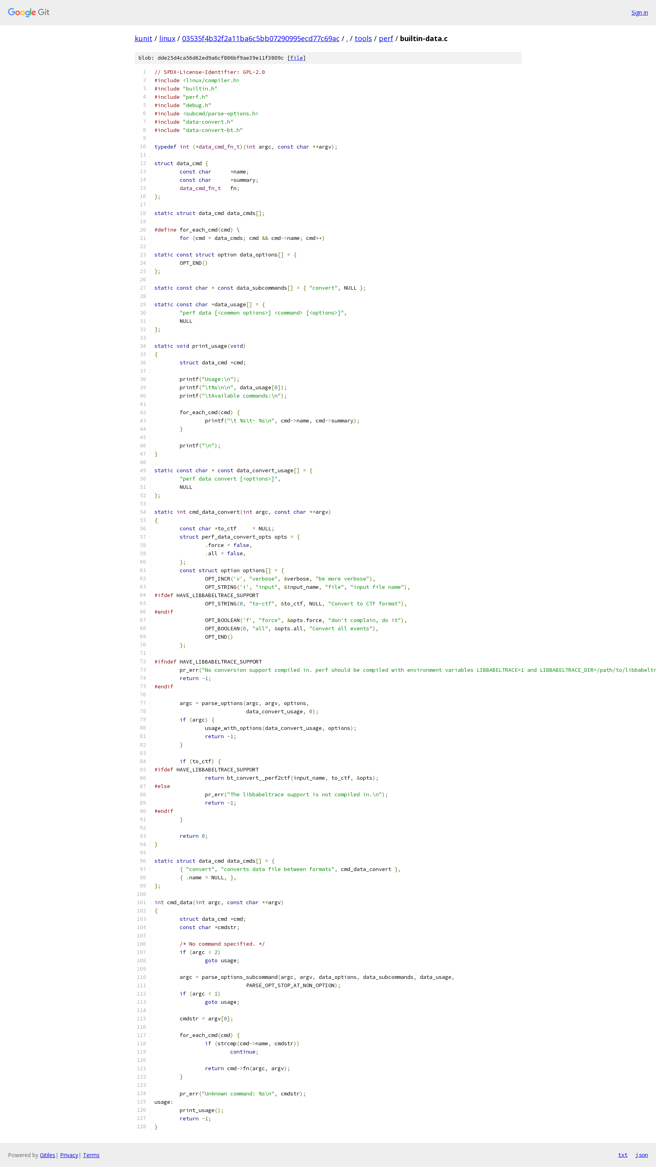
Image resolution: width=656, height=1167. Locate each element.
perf (386, 38)
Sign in (640, 12)
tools (363, 38)
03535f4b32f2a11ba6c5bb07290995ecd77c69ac (261, 38)
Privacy (69, 1155)
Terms (91, 1155)
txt (623, 1154)
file (296, 58)
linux (167, 38)
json (641, 1154)
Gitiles (47, 1155)
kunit (143, 38)
